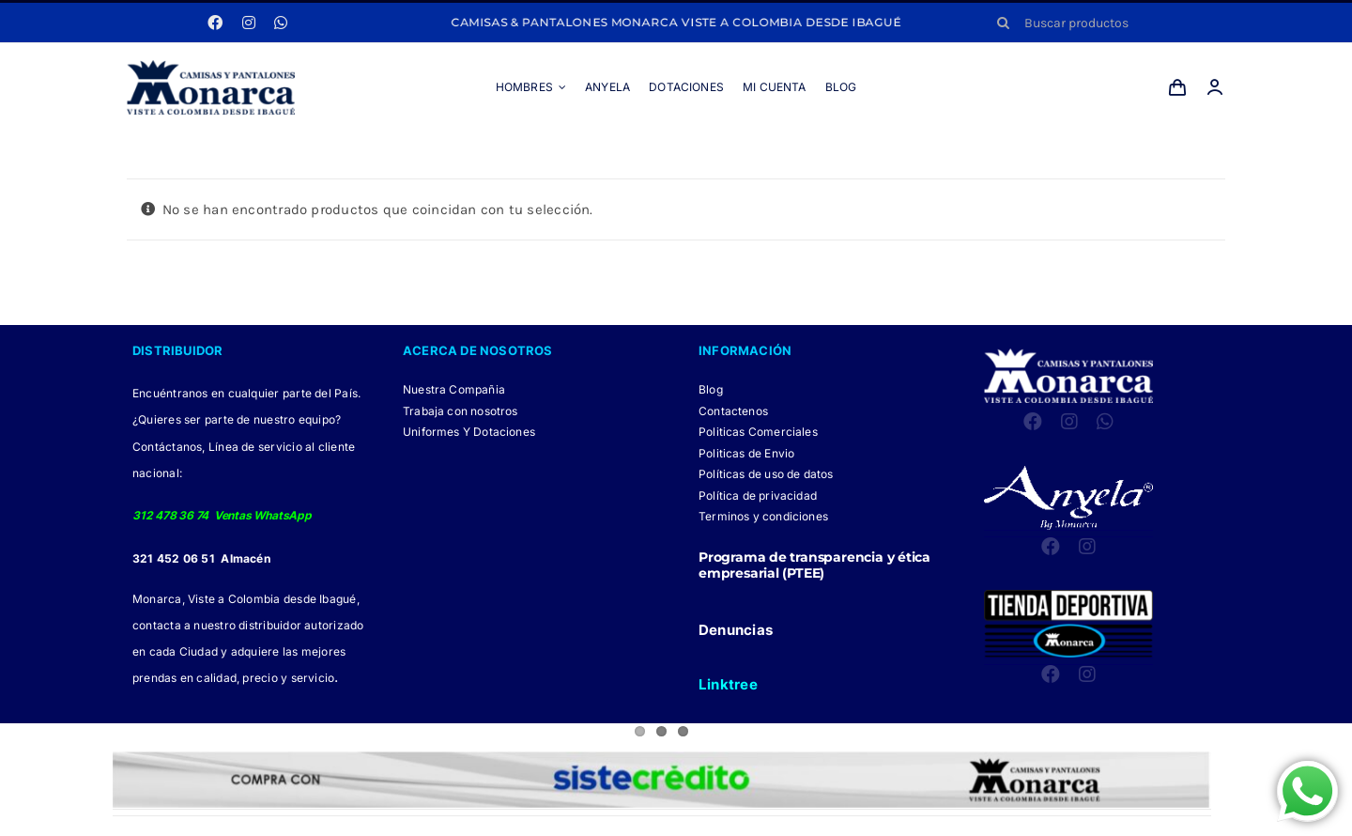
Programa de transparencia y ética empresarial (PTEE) (814, 565)
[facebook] (215, 22)
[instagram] (248, 22)
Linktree (728, 684)
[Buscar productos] (1104, 22)
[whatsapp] (280, 22)
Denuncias (736, 630)
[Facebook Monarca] (630, 826)
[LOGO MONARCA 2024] (211, 66)
